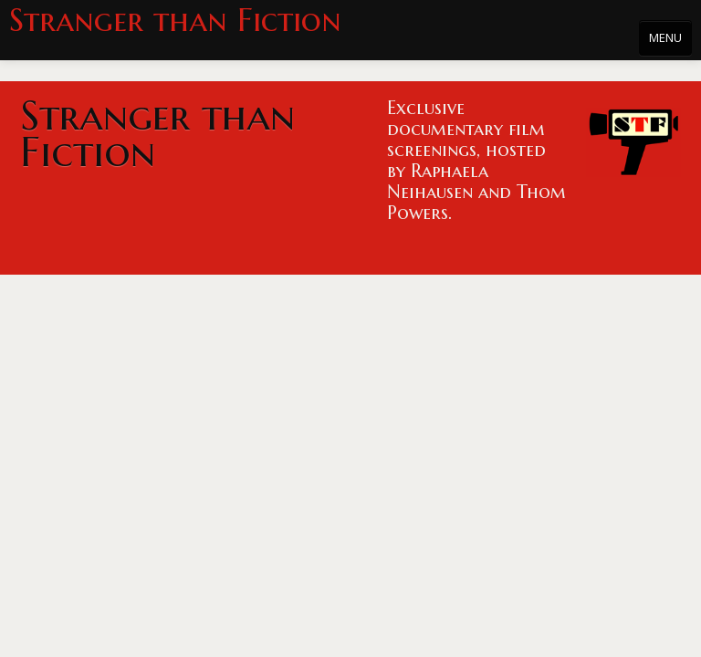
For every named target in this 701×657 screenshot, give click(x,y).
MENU (665, 37)
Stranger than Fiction (175, 20)
